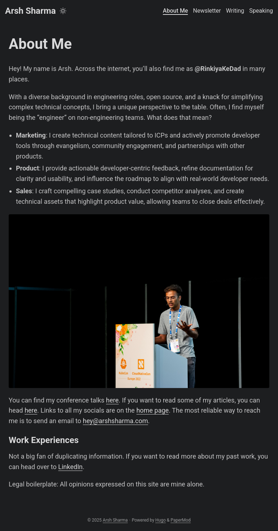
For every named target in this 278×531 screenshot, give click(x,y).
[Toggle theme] (63, 11)
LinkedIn (70, 467)
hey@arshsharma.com (115, 421)
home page (152, 410)
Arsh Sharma (30, 11)
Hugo (160, 520)
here (112, 400)
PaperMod (180, 520)
